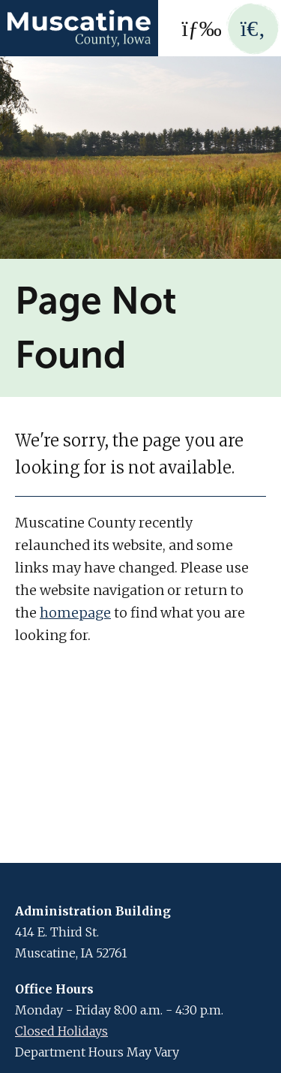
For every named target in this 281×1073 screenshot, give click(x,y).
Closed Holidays (61, 1030)
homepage (75, 612)
